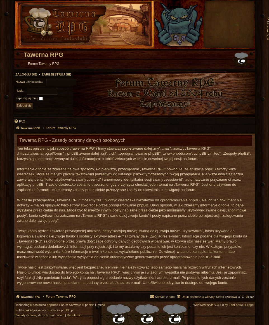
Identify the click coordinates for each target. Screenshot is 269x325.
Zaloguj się (26, 74)
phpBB (51, 305)
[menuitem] (19, 121)
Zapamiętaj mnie (29, 98)
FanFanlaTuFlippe (241, 305)
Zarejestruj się (56, 74)
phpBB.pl (67, 310)
